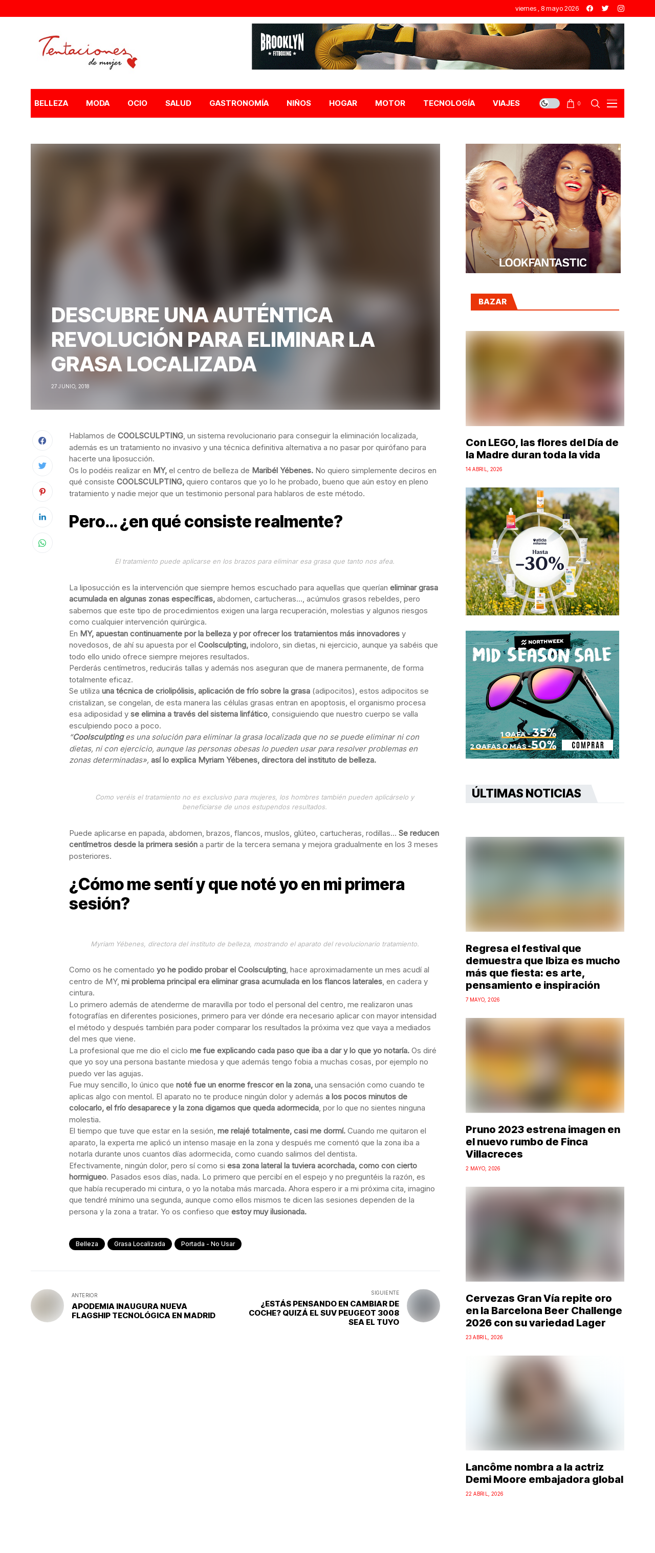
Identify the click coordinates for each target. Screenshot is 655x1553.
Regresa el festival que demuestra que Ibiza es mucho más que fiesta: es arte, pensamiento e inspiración (543, 966)
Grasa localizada (139, 1244)
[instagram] (621, 8)
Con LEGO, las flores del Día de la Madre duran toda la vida (542, 448)
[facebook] (589, 8)
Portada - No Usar (208, 1244)
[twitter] (605, 8)
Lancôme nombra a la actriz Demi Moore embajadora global (544, 1473)
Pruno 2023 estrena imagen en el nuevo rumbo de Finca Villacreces (543, 1141)
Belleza (87, 1244)
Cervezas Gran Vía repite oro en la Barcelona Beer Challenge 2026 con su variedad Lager (544, 1310)
